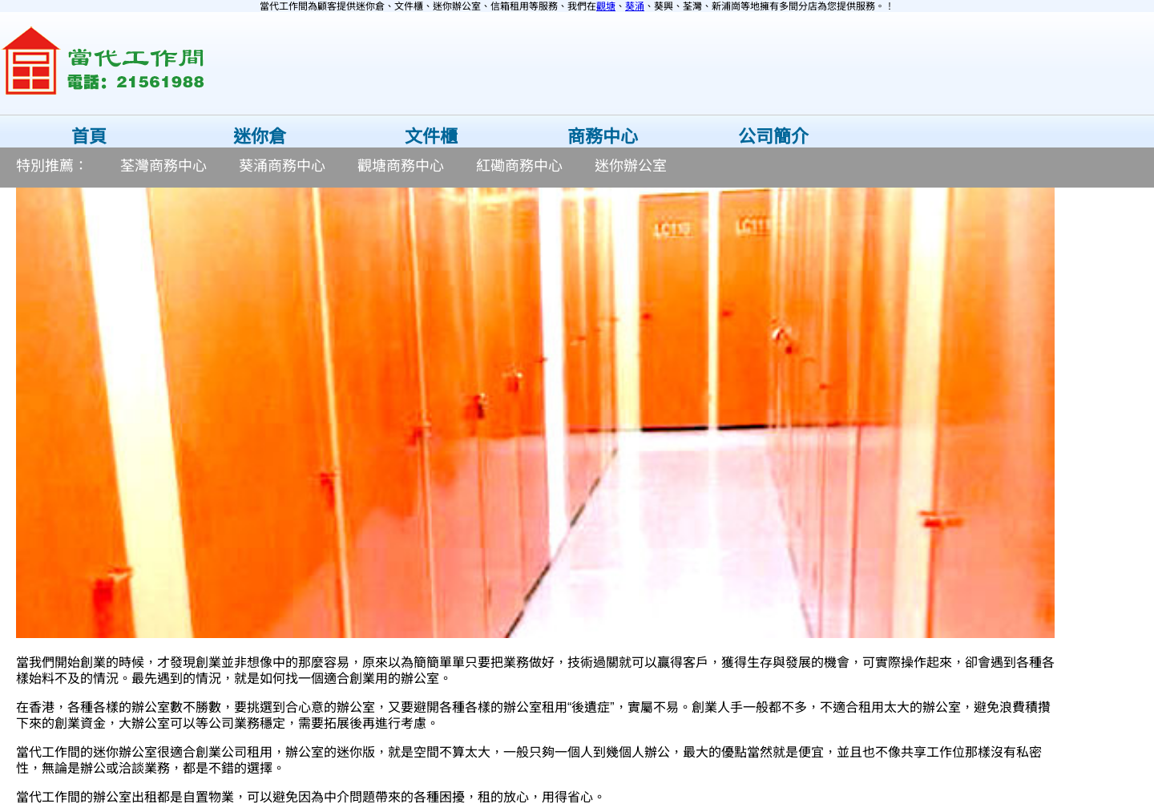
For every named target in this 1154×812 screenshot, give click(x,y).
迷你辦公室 (631, 166)
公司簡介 (773, 137)
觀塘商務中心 (400, 166)
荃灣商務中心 (163, 166)
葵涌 (634, 6)
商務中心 (602, 137)
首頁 (89, 137)
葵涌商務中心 (282, 166)
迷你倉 (259, 137)
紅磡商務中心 (519, 166)
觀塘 (605, 6)
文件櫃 (431, 137)
